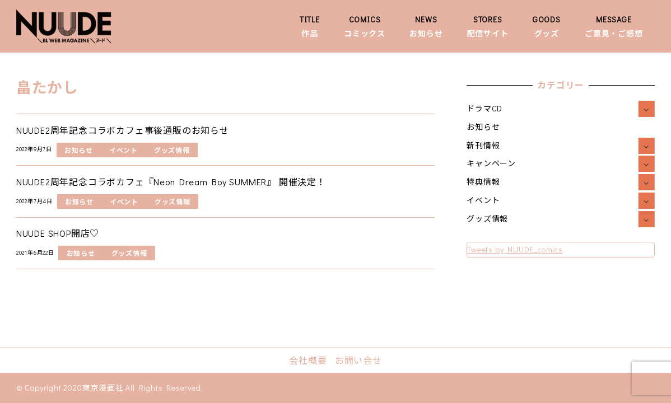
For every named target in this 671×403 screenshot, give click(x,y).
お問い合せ (358, 360)
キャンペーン (491, 163)
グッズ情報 (487, 218)
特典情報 (483, 181)
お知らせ (483, 126)
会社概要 (308, 360)
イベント (483, 200)
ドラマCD (484, 108)
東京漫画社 (103, 387)
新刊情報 (483, 145)
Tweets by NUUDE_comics (515, 249)
